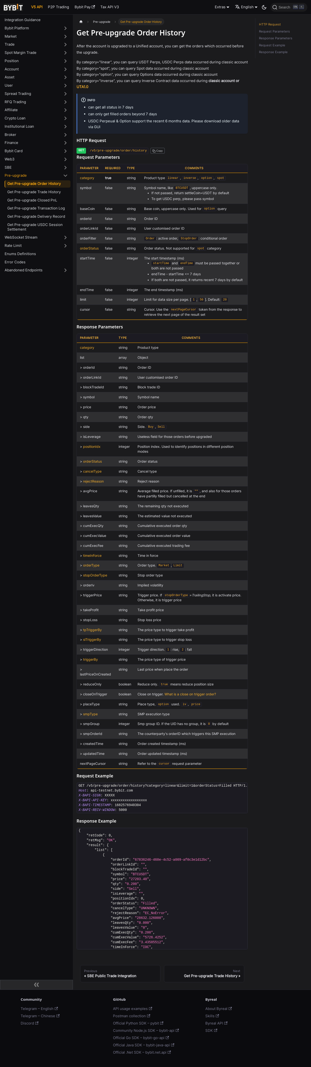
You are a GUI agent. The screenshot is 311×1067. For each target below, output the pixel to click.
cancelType (92, 471)
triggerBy (90, 659)
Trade (10, 44)
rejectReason (93, 481)
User (9, 85)
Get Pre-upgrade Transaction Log (36, 208)
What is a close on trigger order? (190, 694)
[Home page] (81, 21)
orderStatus (89, 248)
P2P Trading (58, 7)
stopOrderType (95, 575)
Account (12, 69)
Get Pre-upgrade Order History (34, 183)
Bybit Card (14, 151)
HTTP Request (270, 24)
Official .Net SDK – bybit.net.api (142, 1052)
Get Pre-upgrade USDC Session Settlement (35, 227)
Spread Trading (18, 93)
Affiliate (11, 110)
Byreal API (216, 1023)
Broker (10, 134)
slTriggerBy (92, 640)
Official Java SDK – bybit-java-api (143, 1045)
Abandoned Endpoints (24, 270)
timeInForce (92, 556)
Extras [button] (220, 7)
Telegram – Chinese (40, 1016)
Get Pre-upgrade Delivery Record (36, 216)
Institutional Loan (19, 126)
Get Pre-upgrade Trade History (34, 192)
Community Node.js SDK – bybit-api (146, 1030)
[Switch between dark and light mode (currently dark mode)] (264, 7)
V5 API (37, 7)
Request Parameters (274, 31)
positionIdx (92, 447)
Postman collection (131, 1016)
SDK (211, 1030)
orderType (91, 565)
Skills (212, 1016)
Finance (11, 142)
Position (12, 60)
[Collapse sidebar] (36, 985)
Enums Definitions (20, 253)
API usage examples (132, 1008)
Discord (29, 1023)
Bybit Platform (17, 28)
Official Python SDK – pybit (138, 1023)
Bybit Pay (85, 7)
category (87, 178)
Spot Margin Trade (20, 52)
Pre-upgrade (16, 175)
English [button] (244, 7)
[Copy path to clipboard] (157, 151)
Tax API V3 (109, 7)
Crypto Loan (15, 118)
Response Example (273, 52)
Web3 (10, 159)
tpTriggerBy (92, 630)
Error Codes (15, 262)
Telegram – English (39, 1008)
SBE (8, 167)
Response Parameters (275, 38)
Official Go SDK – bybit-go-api (141, 1037)
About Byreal (218, 1008)
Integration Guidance (23, 19)
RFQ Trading (15, 102)
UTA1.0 (82, 86)
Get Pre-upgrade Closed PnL (32, 200)
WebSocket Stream (21, 237)
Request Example (272, 45)
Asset (9, 77)
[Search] (288, 7)
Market (11, 36)
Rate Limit (13, 245)
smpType (90, 714)
